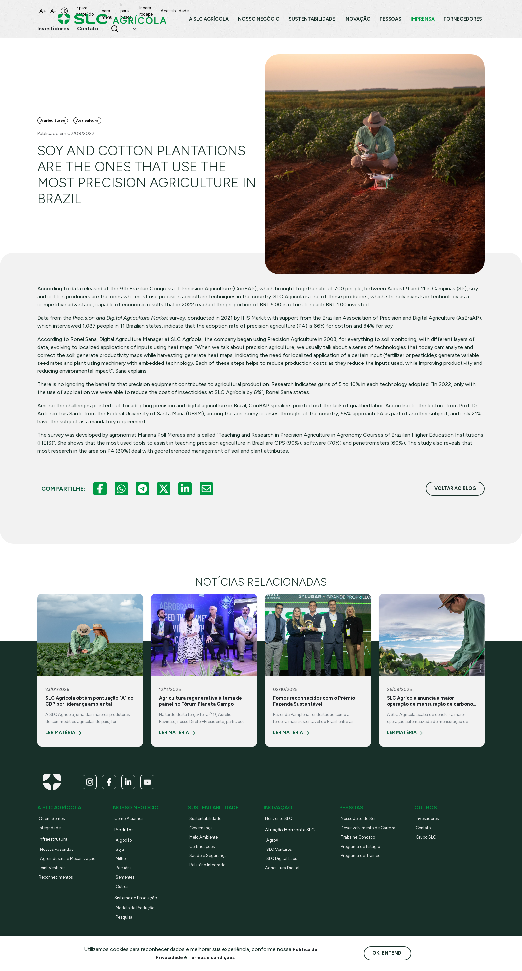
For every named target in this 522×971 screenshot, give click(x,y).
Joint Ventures (55, 878)
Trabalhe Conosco (361, 847)
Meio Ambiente (206, 847)
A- (53, 9)
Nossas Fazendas (59, 859)
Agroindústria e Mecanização (72, 869)
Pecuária (125, 878)
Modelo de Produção (139, 918)
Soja (121, 859)
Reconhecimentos (59, 887)
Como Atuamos (132, 829)
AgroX (273, 850)
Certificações (204, 857)
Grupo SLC (428, 847)
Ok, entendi (387, 953)
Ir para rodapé (190, 9)
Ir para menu (125, 9)
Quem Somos (54, 829)
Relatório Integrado (211, 875)
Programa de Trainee (364, 866)
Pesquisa (125, 928)
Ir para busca (157, 9)
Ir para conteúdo (91, 9)
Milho (121, 869)
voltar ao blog (455, 496)
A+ (42, 9)
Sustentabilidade (208, 829)
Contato (425, 838)
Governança (203, 838)
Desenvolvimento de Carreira (373, 838)
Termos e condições (213, 957)
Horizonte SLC (281, 829)
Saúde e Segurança (211, 866)
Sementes (127, 887)
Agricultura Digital (285, 878)
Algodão (125, 850)
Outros (123, 897)
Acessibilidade (225, 9)
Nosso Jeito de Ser (362, 829)
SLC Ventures (281, 859)
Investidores (429, 829)
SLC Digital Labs (284, 869)
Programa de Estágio (364, 857)
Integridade (52, 838)
